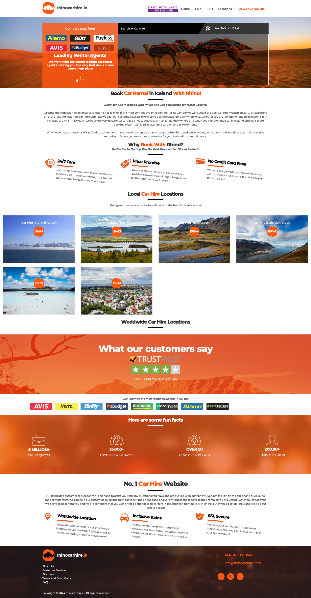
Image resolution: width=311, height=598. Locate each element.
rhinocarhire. (72, 555)
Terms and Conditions (56, 578)
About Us (48, 566)
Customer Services (54, 570)
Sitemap (48, 574)
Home (185, 9)
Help (198, 9)
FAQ (210, 9)
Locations (225, 9)
